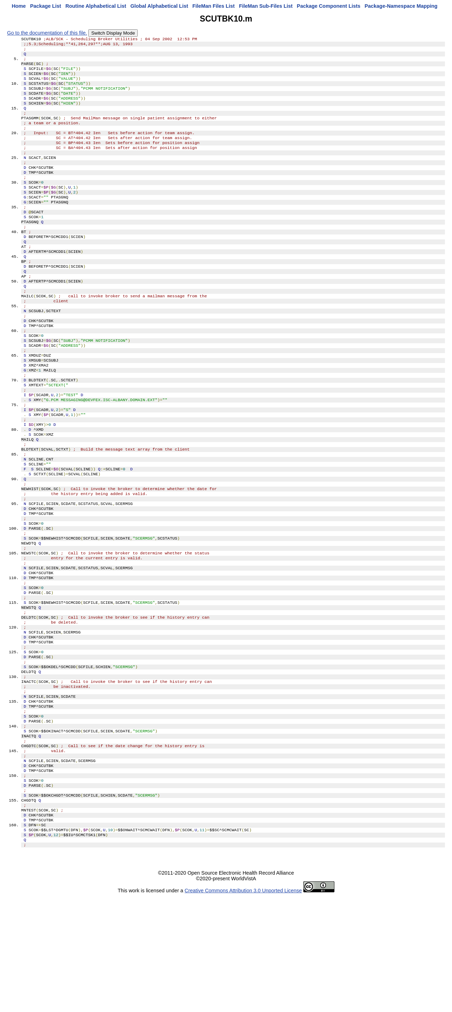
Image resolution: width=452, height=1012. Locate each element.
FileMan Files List (213, 6)
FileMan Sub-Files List (266, 6)
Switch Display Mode (113, 33)
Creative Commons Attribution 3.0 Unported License (243, 1006)
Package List (45, 6)
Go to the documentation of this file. (47, 33)
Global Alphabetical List (159, 6)
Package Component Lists (329, 6)
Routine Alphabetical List (95, 6)
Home (19, 6)
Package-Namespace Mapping (401, 6)
